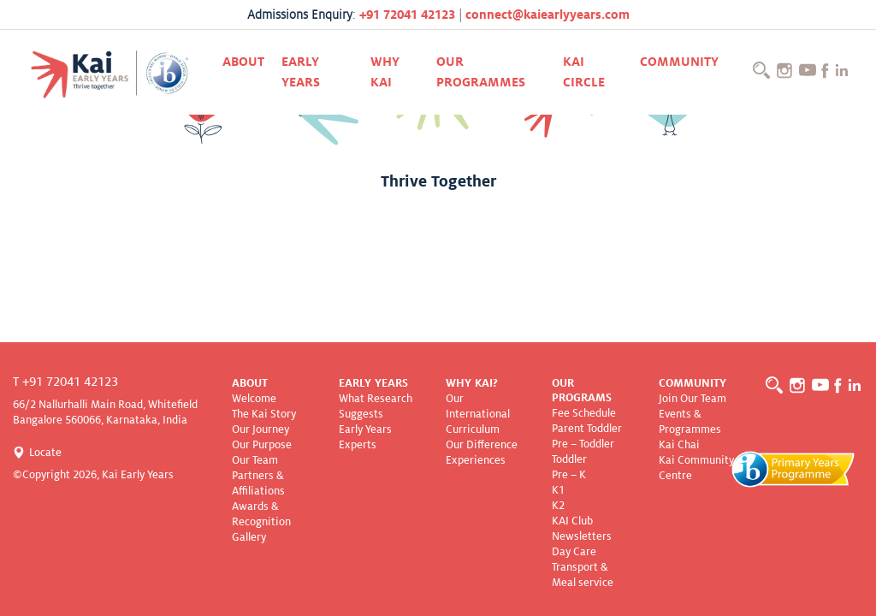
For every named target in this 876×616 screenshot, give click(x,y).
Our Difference (482, 445)
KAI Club (572, 521)
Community (679, 61)
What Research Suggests (375, 406)
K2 (558, 506)
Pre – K (569, 475)
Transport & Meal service (582, 575)
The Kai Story (264, 414)
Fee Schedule (584, 413)
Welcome (254, 399)
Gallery (249, 537)
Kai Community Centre (696, 468)
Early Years (300, 72)
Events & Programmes (690, 421)
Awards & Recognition (261, 514)
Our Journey (260, 429)
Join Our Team (692, 399)
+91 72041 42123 (407, 14)
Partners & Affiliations (258, 483)
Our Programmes (480, 72)
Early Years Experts (365, 437)
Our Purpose (262, 445)
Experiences (476, 460)
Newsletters (582, 536)
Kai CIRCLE (584, 72)
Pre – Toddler (583, 444)
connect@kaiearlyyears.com (547, 14)
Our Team (255, 460)
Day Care (574, 552)
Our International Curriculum (478, 414)
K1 (558, 490)
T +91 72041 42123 (65, 381)
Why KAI (385, 72)
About (243, 61)
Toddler (569, 459)
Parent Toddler (587, 429)
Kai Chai (679, 445)
